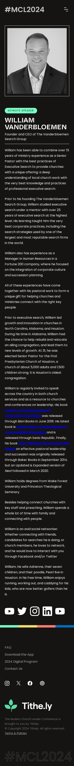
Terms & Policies (16, 733)
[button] (65, 9)
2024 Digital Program (21, 661)
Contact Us (13, 668)
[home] (24, 9)
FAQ (8, 647)
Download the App (19, 654)
